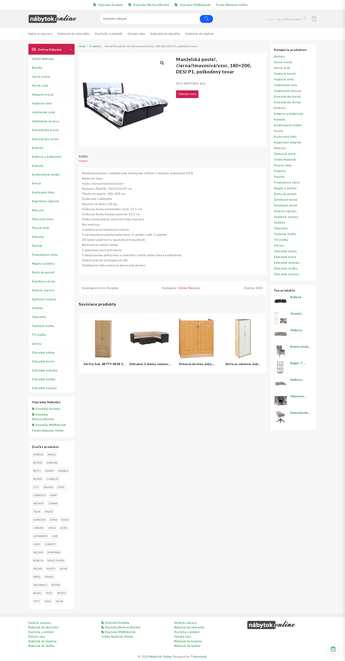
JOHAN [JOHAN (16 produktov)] (52, 503)
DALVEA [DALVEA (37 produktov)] (48, 487)
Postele (37, 245)
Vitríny (37, 343)
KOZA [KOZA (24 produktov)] (65, 519)
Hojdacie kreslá (43, 94)
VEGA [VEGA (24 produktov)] (47, 601)
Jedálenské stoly (43, 112)
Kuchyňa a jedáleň (41, 632)
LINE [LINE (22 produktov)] (55, 536)
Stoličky (37, 308)
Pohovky (38, 237)
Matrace (38, 210)
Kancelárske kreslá (45, 130)
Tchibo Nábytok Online (48, 430)
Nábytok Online (161, 656)
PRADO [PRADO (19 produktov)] (49, 576)
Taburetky (39, 317)
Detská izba (36, 636)
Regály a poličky (43, 263)
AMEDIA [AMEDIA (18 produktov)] (38, 454)
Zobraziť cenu (188, 94)
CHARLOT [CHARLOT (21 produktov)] (52, 478)
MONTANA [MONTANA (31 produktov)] (53, 552)
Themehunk (199, 656)
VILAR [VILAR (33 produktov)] (59, 601)
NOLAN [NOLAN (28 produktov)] (37, 568)
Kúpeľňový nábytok (45, 201)
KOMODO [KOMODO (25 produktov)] (39, 519)
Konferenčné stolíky (46, 174)
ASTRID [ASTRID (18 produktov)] (37, 462)
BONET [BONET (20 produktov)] (49, 470)
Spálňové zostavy (44, 299)
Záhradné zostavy (44, 388)
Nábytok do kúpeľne (42, 641)
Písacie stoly (41, 228)
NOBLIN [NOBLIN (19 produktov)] (38, 560)
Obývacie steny (43, 219)
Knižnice (38, 148)
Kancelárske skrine (45, 139)
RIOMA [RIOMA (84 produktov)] (55, 584)
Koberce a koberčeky (47, 156)
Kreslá (36, 183)
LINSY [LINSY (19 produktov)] (37, 544)
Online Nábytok (43, 59)
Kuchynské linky (43, 192)
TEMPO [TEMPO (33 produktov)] (61, 593)
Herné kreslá (41, 76)
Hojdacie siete (42, 103)
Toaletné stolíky (43, 326)
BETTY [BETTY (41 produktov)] (37, 470)
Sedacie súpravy (43, 290)
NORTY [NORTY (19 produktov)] (51, 568)
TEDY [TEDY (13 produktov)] (49, 593)
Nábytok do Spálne (41, 646)
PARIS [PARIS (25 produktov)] (36, 576)
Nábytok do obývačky (43, 627)
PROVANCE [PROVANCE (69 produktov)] (40, 584)
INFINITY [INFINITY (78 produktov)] (38, 503)
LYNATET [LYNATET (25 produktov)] (50, 544)
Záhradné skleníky (45, 370)
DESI (259, 289)
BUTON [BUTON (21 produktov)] (37, 478)
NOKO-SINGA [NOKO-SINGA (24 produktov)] (56, 560)
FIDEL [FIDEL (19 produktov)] (61, 487)
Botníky (37, 67)
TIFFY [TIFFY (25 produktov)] (36, 601)
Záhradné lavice (43, 361)
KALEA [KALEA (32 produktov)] (49, 511)
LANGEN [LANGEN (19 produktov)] (38, 527)
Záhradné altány (43, 352)
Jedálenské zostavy (45, 121)
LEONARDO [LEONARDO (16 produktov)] (40, 536)
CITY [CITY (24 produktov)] (36, 487)
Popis (83, 156)
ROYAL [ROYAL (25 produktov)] (37, 593)
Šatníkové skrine (43, 281)
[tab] (85, 157)
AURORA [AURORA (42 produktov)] (52, 462)
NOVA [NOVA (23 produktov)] (63, 568)
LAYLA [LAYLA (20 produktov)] (52, 527)
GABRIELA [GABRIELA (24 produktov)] (39, 495)
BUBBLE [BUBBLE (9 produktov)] (63, 470)
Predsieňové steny (45, 254)
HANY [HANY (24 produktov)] (53, 495)
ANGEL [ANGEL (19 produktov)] (52, 454)
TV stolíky (39, 334)
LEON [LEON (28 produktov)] (63, 527)
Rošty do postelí (43, 272)
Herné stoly (40, 85)
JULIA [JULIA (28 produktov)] (36, 511)
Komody (37, 165)
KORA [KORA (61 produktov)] (53, 519)
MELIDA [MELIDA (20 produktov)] (38, 552)
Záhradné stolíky (43, 379)
